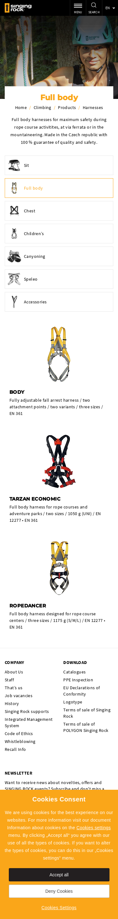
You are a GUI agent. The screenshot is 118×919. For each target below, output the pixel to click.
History (12, 703)
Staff (9, 680)
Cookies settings (93, 827)
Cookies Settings (59, 907)
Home (21, 107)
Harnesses (93, 107)
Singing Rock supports (27, 711)
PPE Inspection (78, 680)
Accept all (59, 874)
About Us (14, 672)
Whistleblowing (20, 741)
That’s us (14, 688)
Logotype (72, 702)
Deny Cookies (59, 891)
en (107, 7)
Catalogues (74, 672)
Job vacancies (18, 695)
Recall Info (15, 749)
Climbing (42, 107)
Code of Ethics (19, 733)
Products (67, 107)
